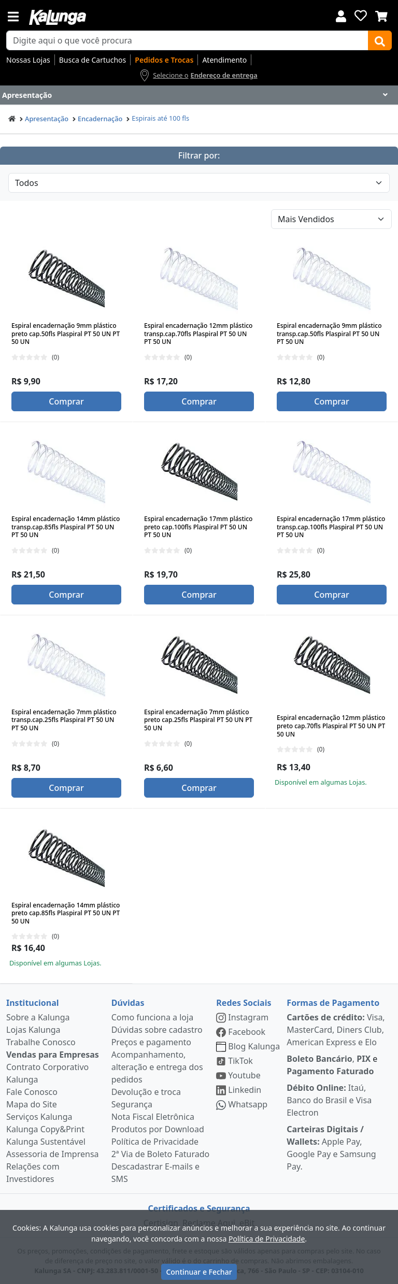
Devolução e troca (146, 1092)
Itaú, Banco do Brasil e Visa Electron (329, 1100)
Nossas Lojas (28, 60)
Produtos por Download (157, 1129)
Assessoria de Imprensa (52, 1154)
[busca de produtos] (187, 40)
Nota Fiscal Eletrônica (152, 1116)
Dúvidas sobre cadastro (157, 1029)
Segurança (131, 1104)
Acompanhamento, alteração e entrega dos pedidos (157, 1067)
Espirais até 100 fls (160, 118)
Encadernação (100, 118)
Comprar (66, 401)
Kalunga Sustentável (46, 1141)
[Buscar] (380, 40)
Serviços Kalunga (39, 1116)
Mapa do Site (31, 1104)
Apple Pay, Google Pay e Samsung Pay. (331, 1147)
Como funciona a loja (152, 1017)
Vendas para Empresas (52, 1054)
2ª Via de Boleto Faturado (160, 1154)
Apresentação (46, 118)
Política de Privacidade (154, 1141)
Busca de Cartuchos (92, 60)
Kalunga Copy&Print (45, 1129)
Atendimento (224, 60)
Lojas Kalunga (33, 1029)
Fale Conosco (32, 1092)
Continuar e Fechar (199, 1272)
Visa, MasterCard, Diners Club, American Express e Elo (336, 1030)
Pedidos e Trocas (164, 60)
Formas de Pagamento (333, 1002)
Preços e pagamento (151, 1042)
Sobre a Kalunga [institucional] (38, 1017)
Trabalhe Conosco (41, 1042)
